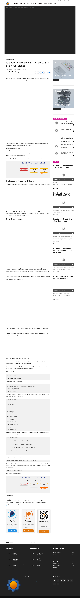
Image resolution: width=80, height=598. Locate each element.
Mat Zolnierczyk (14, 72)
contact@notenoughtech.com (35, 581)
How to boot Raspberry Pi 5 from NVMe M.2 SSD (63, 166)
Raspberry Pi (11, 7)
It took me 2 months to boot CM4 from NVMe (61, 194)
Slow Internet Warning (66, 129)
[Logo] (8, 4)
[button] (72, 3)
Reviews (40, 3)
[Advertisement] (28, 346)
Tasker (50, 3)
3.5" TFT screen (12, 542)
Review (12, 59)
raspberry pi (18, 542)
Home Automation (24, 3)
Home (7, 7)
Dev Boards (33, 3)
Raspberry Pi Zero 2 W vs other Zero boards (62, 220)
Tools (45, 3)
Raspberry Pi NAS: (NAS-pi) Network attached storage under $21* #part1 (67, 138)
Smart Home (15, 3)
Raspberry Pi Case (25, 542)
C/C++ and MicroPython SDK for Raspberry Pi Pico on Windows (63, 250)
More (55, 3)
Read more (56, 188)
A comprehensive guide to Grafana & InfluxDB (63, 277)
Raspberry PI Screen (33, 542)
